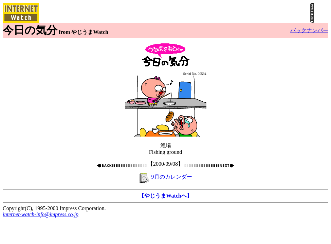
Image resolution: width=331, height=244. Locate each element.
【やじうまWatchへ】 (165, 196)
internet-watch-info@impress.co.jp (40, 214)
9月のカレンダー (165, 177)
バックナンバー (309, 30)
